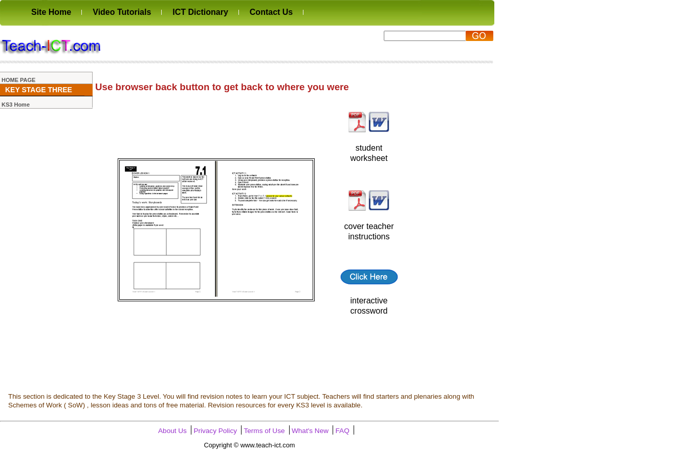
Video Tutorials (122, 12)
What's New (310, 431)
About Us (172, 431)
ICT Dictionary (200, 12)
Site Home (51, 12)
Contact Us (271, 12)
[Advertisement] (243, 41)
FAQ (343, 431)
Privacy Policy (215, 431)
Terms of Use (264, 431)
